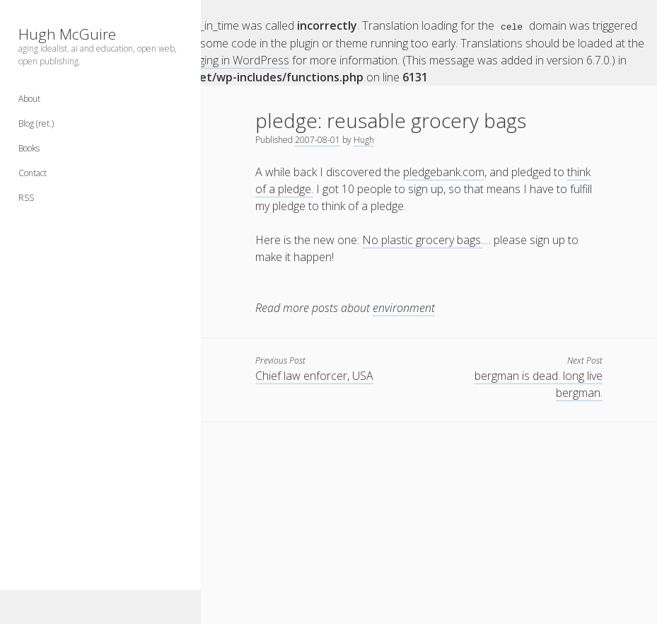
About (29, 99)
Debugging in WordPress (227, 59)
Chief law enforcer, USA (314, 375)
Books (29, 148)
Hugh (364, 139)
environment (404, 307)
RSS (26, 198)
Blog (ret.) (36, 123)
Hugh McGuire (67, 34)
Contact (32, 173)
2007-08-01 (317, 139)
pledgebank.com (443, 171)
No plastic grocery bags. (422, 239)
